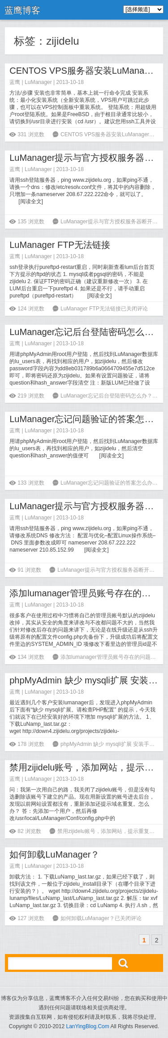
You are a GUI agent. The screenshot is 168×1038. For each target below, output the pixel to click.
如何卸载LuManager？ (54, 854)
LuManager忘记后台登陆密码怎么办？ (85, 332)
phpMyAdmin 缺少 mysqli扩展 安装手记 (87, 680)
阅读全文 (31, 201)
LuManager (38, 82)
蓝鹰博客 (22, 10)
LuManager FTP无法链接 (59, 245)
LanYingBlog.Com (87, 1026)
